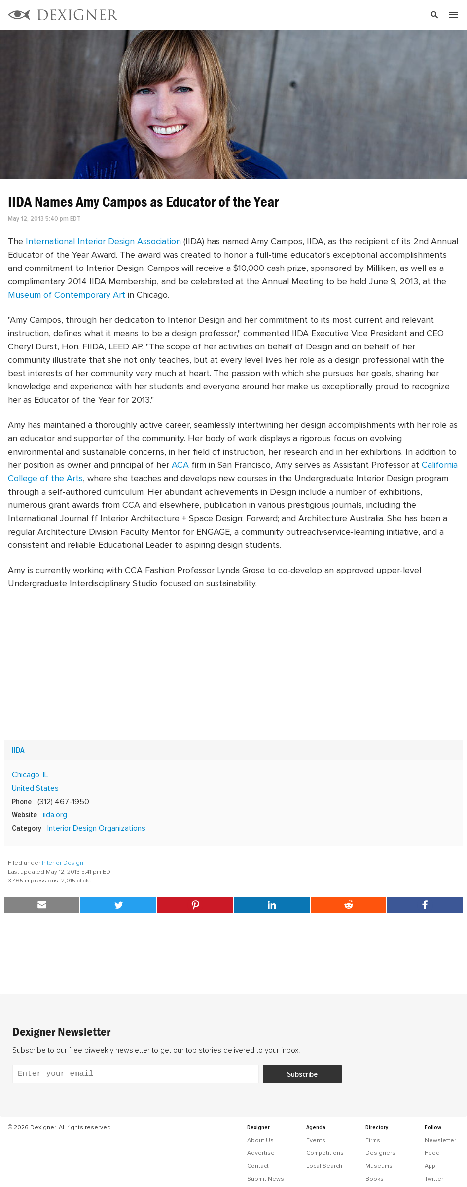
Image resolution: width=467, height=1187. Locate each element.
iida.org (55, 814)
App (430, 1165)
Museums (379, 1165)
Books (374, 1178)
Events (315, 1140)
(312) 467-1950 (63, 801)
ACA (180, 464)
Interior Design (62, 862)
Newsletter (440, 1140)
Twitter (434, 1178)
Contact (258, 1165)
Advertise (261, 1152)
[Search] (305, 15)
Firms (372, 1140)
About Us (260, 1140)
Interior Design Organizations (96, 827)
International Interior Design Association (103, 241)
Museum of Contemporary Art (66, 294)
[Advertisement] (233, 665)
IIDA (18, 749)
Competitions (325, 1152)
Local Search (324, 1165)
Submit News (265, 1178)
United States (35, 787)
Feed (432, 1152)
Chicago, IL (30, 774)
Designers (380, 1152)
